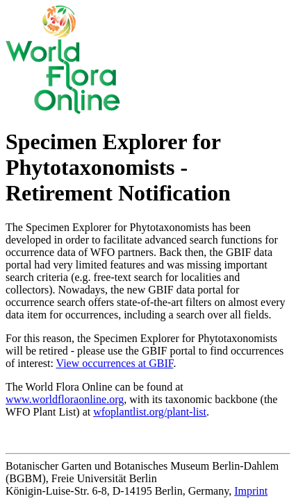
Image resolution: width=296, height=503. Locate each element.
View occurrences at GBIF (115, 363)
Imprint (251, 491)
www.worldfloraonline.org (65, 399)
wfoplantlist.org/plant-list (149, 412)
